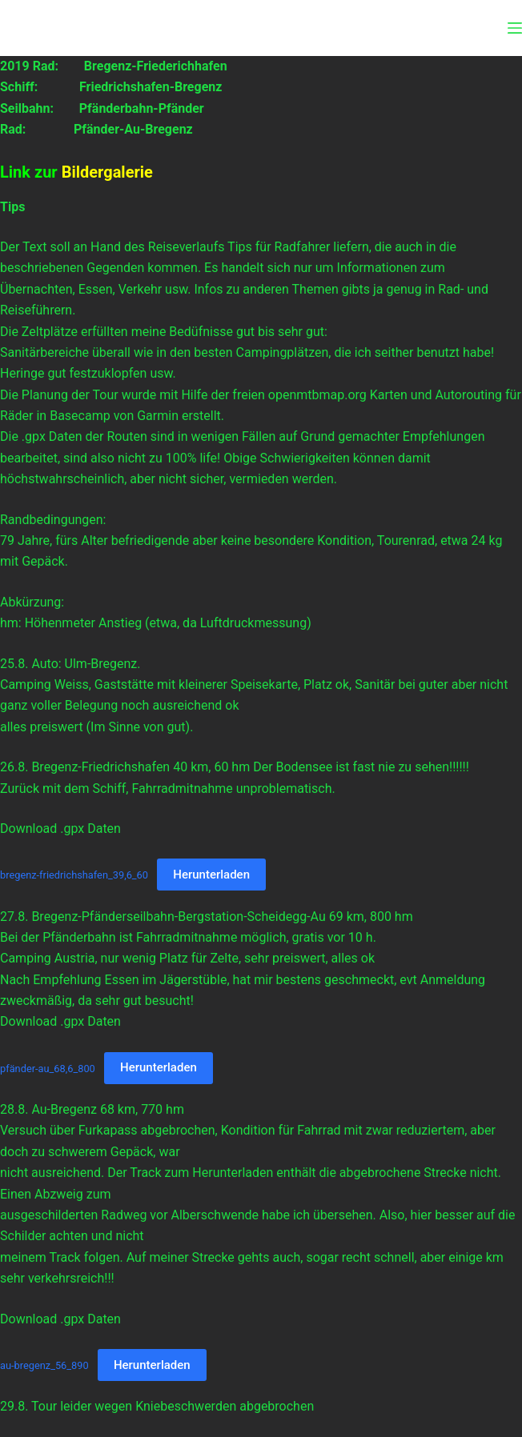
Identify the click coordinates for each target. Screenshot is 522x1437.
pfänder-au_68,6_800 (47, 1068)
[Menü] (515, 28)
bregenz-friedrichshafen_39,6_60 (74, 875)
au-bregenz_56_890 (44, 1365)
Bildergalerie (107, 172)
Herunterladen (211, 874)
